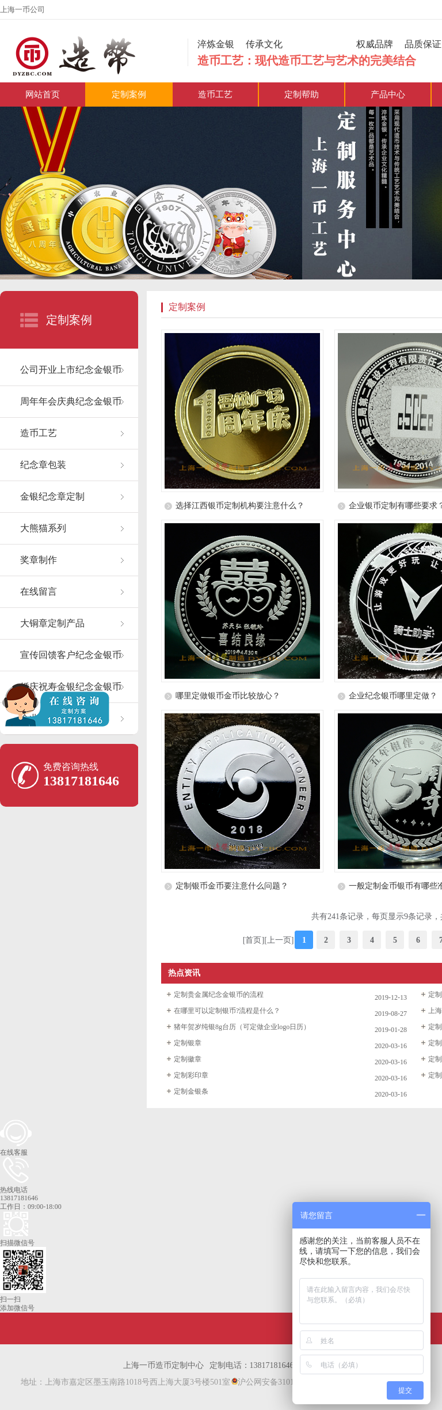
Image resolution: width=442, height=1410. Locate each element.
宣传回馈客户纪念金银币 (70, 655)
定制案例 (129, 94)
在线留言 (38, 591)
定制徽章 (187, 1059)
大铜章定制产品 (52, 623)
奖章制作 (38, 560)
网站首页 (42, 94)
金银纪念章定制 (52, 496)
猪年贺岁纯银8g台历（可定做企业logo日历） (242, 1027)
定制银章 (187, 1043)
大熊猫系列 (43, 528)
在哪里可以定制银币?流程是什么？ (227, 1011)
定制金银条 (191, 1091)
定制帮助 (301, 94)
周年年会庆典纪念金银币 (70, 401)
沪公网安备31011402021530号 (286, 1382)
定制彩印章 (191, 1075)
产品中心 (388, 94)
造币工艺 (215, 94)
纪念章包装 (43, 465)
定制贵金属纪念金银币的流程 (219, 995)
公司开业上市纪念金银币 (70, 370)
